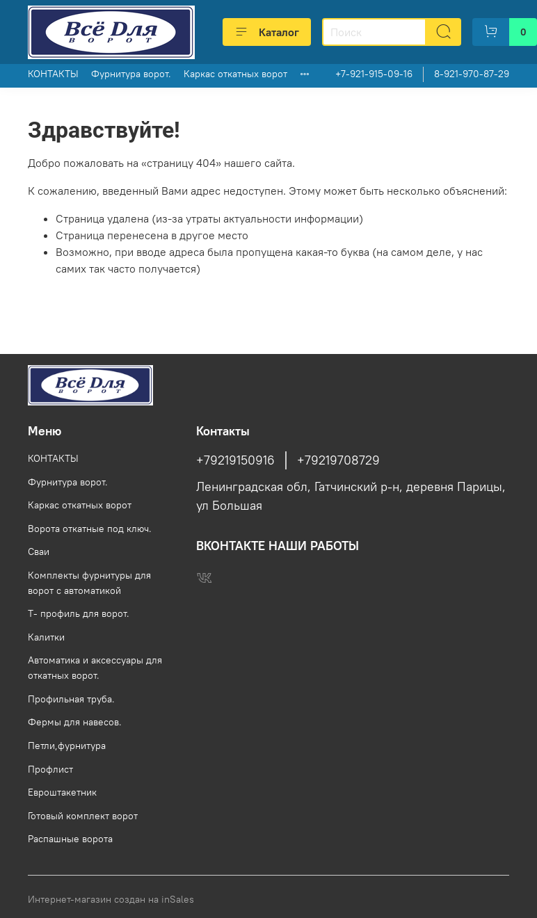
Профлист (50, 769)
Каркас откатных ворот (235, 73)
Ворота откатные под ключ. (90, 528)
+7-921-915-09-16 (373, 73)
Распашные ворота (70, 838)
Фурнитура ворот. (131, 73)
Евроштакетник (62, 792)
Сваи (38, 551)
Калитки (46, 637)
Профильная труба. (71, 699)
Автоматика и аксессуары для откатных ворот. (95, 668)
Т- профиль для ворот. (78, 613)
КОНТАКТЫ (53, 73)
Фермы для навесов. (75, 722)
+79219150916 (235, 460)
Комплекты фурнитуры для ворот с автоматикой (89, 583)
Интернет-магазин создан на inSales (111, 899)
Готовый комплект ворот (83, 816)
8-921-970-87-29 (471, 73)
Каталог (266, 32)
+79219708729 (338, 460)
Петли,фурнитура (67, 745)
